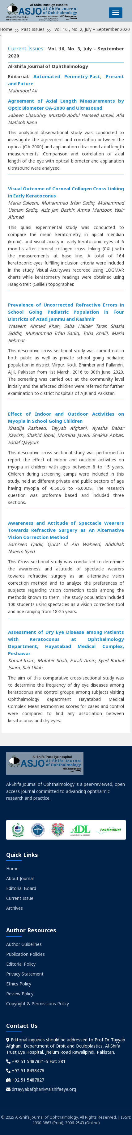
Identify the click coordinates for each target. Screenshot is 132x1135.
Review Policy (19, 994)
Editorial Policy (21, 964)
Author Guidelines (24, 944)
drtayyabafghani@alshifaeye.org (44, 1089)
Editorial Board (21, 888)
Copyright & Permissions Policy (37, 1003)
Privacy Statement (25, 974)
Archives (14, 908)
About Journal (20, 878)
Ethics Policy (18, 984)
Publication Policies (25, 954)
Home (12, 868)
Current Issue (19, 898)
